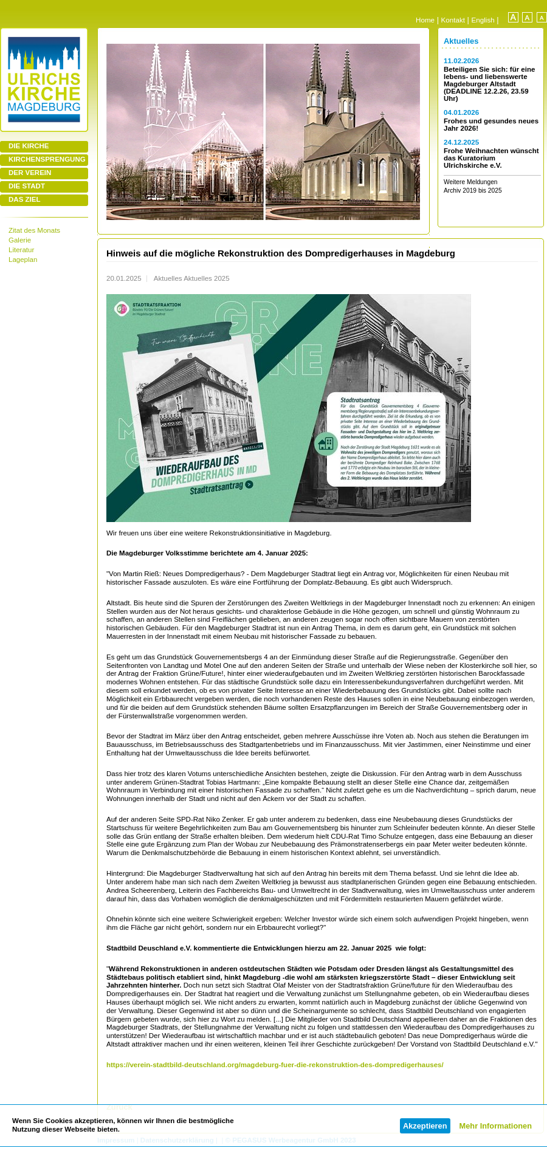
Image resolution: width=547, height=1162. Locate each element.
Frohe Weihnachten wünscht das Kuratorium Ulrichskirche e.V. (491, 158)
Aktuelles (461, 41)
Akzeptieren (425, 1125)
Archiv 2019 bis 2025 (473, 190)
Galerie (20, 240)
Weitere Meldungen (471, 182)
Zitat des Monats (34, 230)
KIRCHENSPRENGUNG (47, 159)
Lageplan (23, 259)
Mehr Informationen (495, 1125)
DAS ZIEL (24, 199)
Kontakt (453, 20)
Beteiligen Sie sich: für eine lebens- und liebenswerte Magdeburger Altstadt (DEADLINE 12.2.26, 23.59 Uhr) (489, 84)
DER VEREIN (30, 172)
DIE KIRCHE (29, 146)
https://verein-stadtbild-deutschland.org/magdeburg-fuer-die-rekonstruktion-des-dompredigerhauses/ (275, 1064)
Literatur (21, 249)
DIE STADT (27, 186)
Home (425, 20)
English (483, 20)
